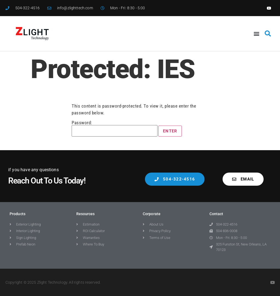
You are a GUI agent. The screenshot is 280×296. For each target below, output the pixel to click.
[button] (256, 33)
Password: (115, 128)
